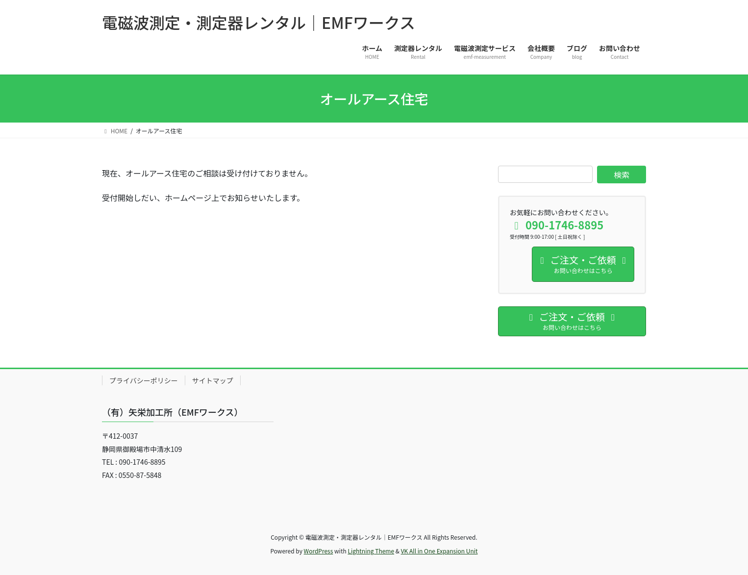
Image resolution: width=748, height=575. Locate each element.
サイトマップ (212, 380)
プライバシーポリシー (143, 380)
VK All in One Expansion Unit (439, 551)
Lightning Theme (371, 551)
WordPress (318, 551)
